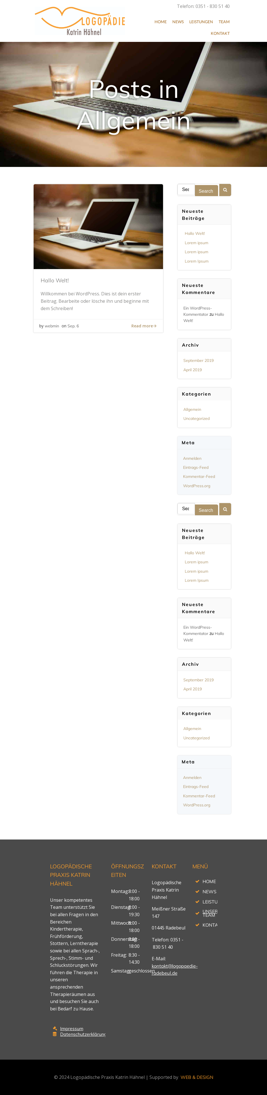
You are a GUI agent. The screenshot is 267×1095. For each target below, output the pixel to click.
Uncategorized (196, 418)
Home (161, 21)
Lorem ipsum (196, 242)
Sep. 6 (73, 325)
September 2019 (198, 360)
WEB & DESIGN (197, 1077)
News (178, 21)
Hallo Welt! (195, 233)
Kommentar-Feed (199, 476)
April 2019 (192, 369)
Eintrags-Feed (196, 467)
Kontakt (220, 33)
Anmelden (192, 458)
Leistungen (201, 21)
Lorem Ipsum (197, 261)
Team (224, 21)
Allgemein (192, 409)
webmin (52, 325)
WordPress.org (196, 485)
